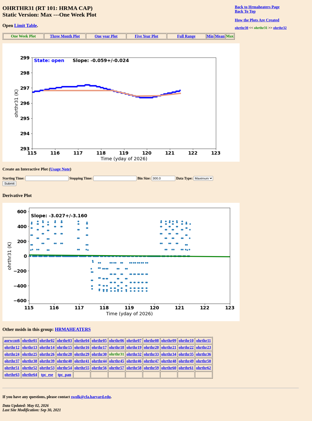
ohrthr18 (116, 347)
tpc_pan (64, 375)
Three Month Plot (65, 36)
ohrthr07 (134, 340)
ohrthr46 (134, 361)
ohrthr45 (116, 361)
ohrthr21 (168, 347)
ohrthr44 (99, 361)
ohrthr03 (64, 340)
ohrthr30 (241, 28)
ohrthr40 (64, 361)
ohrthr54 (64, 368)
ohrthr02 (46, 340)
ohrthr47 (151, 361)
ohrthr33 (151, 354)
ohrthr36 (203, 354)
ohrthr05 (99, 340)
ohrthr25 (29, 354)
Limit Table (25, 25)
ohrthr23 (203, 347)
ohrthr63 (11, 375)
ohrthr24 (11, 354)
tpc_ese (47, 375)
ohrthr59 (151, 368)
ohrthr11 (203, 340)
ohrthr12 (11, 347)
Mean (219, 36)
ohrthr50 (203, 361)
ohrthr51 (11, 368)
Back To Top (245, 11)
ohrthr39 (46, 361)
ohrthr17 (99, 347)
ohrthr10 (186, 340)
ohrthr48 (168, 361)
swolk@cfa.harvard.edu (91, 397)
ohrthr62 (203, 368)
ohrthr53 (46, 368)
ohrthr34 (168, 354)
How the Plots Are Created (257, 20)
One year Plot (106, 36)
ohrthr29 (81, 354)
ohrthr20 (151, 347)
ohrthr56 (99, 368)
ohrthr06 (116, 340)
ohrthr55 (81, 368)
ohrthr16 (81, 347)
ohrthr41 (81, 361)
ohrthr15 (64, 347)
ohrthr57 (116, 368)
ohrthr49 (186, 361)
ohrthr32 (280, 28)
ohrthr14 (46, 347)
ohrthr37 (11, 361)
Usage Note (60, 169)
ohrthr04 (81, 340)
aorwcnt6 (12, 340)
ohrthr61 (186, 368)
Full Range (186, 36)
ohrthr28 (64, 354)
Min (210, 36)
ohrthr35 (186, 354)
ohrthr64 (29, 375)
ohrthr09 (168, 340)
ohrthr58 (134, 368)
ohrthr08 (151, 340)
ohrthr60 (168, 368)
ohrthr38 (29, 361)
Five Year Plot (146, 36)
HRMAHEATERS (73, 329)
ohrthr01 (29, 340)
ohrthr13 (29, 347)
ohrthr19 (134, 347)
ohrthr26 (46, 354)
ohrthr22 (186, 347)
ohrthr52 (29, 368)
